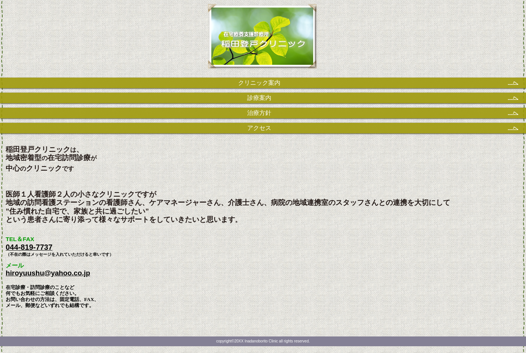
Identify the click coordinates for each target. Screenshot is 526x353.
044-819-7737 (29, 247)
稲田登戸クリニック (263, 39)
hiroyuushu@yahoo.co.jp (48, 273)
